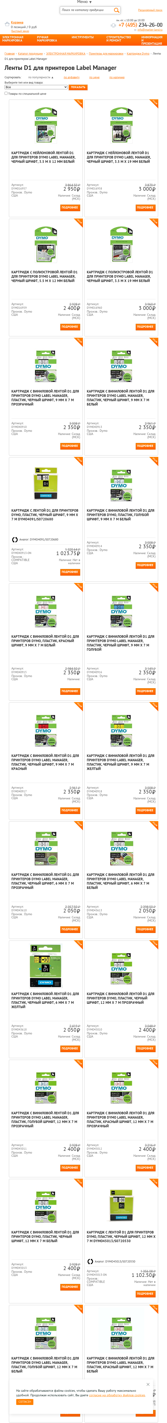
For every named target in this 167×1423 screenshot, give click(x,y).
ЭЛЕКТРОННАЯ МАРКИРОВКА (12, 39)
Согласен (25, 1402)
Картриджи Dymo (138, 54)
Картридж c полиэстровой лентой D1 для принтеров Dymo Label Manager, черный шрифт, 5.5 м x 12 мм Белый (135, 164)
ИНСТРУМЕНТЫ (83, 37)
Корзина (17, 23)
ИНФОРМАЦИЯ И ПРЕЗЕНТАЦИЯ (151, 41)
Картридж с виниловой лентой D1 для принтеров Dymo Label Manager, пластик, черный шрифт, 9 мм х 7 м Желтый (135, 590)
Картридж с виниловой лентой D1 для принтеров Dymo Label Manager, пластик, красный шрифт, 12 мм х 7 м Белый (31, 1146)
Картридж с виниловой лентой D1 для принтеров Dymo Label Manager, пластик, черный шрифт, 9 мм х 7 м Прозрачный (83, 303)
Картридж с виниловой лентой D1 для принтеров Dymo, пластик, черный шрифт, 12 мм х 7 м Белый (31, 1000)
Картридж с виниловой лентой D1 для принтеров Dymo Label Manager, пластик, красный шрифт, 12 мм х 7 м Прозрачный (135, 863)
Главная (10, 54)
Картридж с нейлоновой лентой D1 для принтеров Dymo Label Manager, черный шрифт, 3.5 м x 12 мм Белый (31, 162)
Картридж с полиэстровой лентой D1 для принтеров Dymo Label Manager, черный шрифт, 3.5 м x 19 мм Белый (30, 305)
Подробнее (44, 225)
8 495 (28, 1304)
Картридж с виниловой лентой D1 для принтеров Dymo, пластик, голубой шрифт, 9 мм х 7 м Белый (83, 441)
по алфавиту (72, 77)
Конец (45, 1225)
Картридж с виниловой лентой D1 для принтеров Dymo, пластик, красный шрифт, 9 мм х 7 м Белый (135, 441)
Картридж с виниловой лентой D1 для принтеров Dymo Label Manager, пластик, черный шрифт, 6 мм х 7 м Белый (83, 727)
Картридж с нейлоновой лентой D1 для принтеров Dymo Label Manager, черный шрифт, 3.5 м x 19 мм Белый (83, 162)
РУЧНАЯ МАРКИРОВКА (47, 39)
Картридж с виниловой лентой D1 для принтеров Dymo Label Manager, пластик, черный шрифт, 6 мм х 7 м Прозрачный (31, 727)
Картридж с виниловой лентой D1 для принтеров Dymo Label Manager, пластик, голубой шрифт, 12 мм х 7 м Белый (135, 1000)
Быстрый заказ (20, 31)
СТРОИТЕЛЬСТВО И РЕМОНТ (118, 39)
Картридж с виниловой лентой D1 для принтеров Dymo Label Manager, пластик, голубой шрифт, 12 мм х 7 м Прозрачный (83, 863)
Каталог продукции (30, 54)
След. (35, 1225)
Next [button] (162, 1260)
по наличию (117, 77)
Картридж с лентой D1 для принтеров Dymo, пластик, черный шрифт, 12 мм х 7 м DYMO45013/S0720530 (82, 1000)
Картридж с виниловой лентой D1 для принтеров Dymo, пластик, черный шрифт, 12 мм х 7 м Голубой (83, 1146)
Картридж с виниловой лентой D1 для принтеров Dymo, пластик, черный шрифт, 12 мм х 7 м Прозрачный (31, 863)
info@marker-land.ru (150, 30)
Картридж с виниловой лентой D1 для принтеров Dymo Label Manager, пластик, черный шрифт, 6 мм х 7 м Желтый (135, 727)
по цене (94, 77)
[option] (31, 1256)
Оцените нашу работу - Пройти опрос (47, 1315)
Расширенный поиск (150, 10)
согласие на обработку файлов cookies (117, 1395)
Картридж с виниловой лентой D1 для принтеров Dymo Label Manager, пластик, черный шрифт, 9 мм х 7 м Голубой (31, 590)
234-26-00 (140, 25)
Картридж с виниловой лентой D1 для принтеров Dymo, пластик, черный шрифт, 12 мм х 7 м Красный (135, 1146)
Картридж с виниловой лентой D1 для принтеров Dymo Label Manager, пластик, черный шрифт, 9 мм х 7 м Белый (135, 303)
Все (53, 1225)
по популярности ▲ (41, 77)
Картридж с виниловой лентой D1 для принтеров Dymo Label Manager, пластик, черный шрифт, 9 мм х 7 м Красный (83, 590)
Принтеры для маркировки (106, 54)
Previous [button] (5, 1260)
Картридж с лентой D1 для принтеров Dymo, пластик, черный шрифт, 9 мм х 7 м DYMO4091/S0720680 (30, 444)
